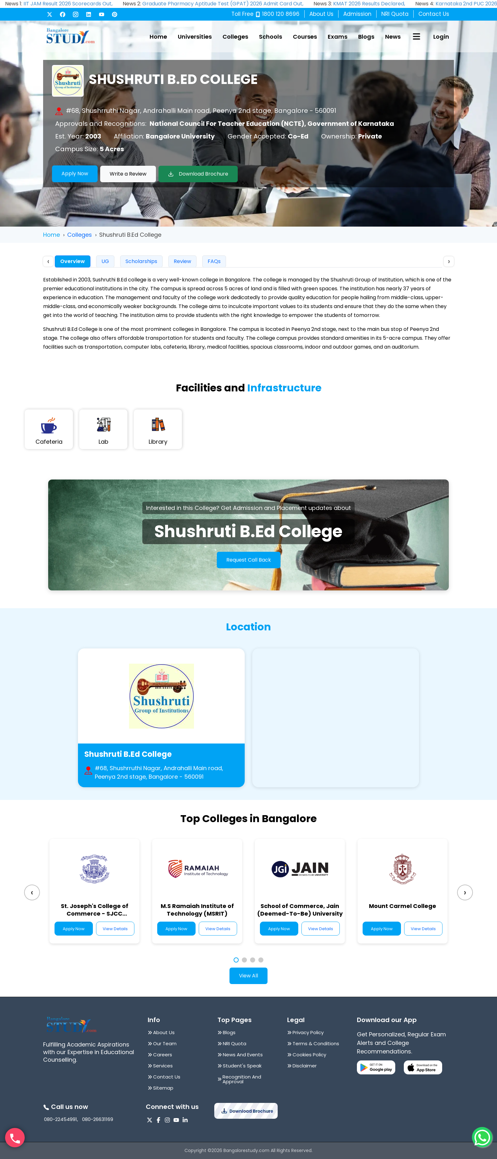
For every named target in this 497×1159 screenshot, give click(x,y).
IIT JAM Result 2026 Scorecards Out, (68, 3)
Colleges (235, 37)
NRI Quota (395, 14)
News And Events (243, 1054)
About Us (321, 14)
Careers (162, 1054)
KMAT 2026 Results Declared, (369, 3)
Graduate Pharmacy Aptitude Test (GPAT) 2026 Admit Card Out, (222, 3)
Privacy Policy (308, 1032)
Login (441, 37)
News (393, 37)
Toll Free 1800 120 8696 (265, 14)
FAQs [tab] (214, 261)
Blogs (366, 37)
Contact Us (433, 14)
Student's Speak (242, 1065)
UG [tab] (105, 261)
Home (158, 37)
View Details (115, 929)
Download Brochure (198, 173)
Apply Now (74, 173)
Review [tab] (182, 261)
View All (248, 975)
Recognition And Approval (242, 1079)
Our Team (165, 1043)
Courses (305, 37)
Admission (357, 14)
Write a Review (128, 173)
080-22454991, (61, 1119)
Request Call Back (248, 559)
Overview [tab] (72, 261)
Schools (270, 37)
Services (163, 1065)
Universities (195, 37)
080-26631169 (97, 1119)
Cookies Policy (309, 1054)
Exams (337, 37)
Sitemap (163, 1087)
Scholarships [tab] (141, 261)
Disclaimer (305, 1065)
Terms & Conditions (316, 1043)
